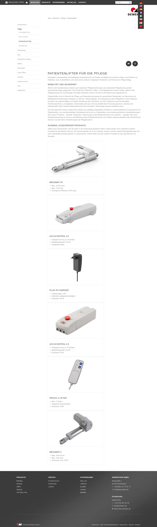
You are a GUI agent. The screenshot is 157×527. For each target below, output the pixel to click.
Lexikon (51, 487)
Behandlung (22, 50)
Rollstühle (23, 37)
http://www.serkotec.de (122, 509)
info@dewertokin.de (121, 489)
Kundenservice (53, 481)
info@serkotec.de (120, 506)
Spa (19, 55)
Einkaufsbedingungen (111, 524)
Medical (19, 489)
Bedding (20, 481)
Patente (131, 524)
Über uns (83, 481)
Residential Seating (24, 59)
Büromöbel (21, 68)
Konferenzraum (23, 81)
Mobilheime (21, 90)
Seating (19, 484)
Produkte (46, 2)
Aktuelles (71, 2)
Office (19, 487)
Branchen (34, 2)
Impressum (95, 524)
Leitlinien (83, 484)
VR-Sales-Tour (22, 492)
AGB (101, 524)
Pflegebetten (24, 32)
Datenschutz (123, 524)
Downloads (52, 484)
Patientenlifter (72, 18)
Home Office (22, 72)
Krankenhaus (22, 24)
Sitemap (137, 524)
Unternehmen (59, 2)
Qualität (83, 487)
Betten (20, 64)
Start (49, 18)
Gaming (20, 77)
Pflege (63, 18)
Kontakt (82, 2)
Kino (19, 86)
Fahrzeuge (23, 46)
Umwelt (83, 489)
